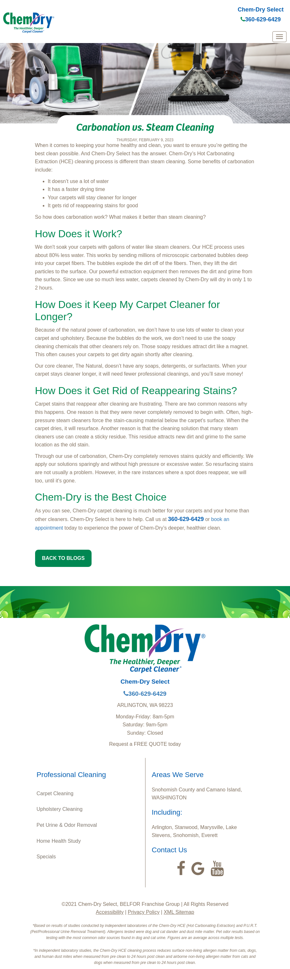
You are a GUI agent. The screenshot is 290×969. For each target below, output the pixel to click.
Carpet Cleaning (55, 793)
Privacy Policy (144, 912)
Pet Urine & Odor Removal (67, 825)
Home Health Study (59, 841)
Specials (46, 856)
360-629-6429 (261, 19)
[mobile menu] (279, 36)
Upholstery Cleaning (60, 809)
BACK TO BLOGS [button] (63, 558)
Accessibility (109, 912)
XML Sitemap (179, 912)
